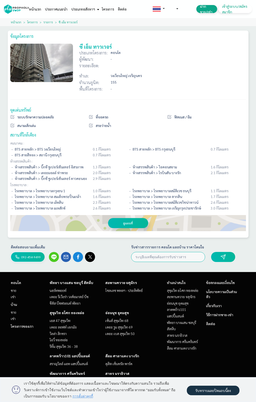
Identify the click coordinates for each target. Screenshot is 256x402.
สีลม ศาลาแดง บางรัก (122, 356)
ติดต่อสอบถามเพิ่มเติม (28, 247)
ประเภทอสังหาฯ (84, 9)
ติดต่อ (122, 9)
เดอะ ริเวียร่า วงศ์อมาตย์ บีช (69, 296)
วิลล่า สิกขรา (58, 333)
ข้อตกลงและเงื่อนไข (220, 282)
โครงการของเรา (22, 326)
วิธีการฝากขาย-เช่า (219, 314)
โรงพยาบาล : (19, 184)
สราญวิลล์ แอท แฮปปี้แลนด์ (69, 363)
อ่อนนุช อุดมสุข (117, 312)
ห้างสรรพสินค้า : (21, 161)
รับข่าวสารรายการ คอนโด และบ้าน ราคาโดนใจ (167, 247)
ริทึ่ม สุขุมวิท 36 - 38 (64, 346)
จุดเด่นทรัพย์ (20, 110)
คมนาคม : (17, 143)
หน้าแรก (35, 9)
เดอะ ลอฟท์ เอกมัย (63, 327)
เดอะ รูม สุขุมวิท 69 (119, 327)
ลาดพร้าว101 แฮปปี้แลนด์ (70, 356)
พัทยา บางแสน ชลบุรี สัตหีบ (71, 282)
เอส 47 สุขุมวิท (60, 320)
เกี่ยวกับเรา (214, 305)
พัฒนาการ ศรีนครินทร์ (67, 373)
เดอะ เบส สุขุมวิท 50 (120, 333)
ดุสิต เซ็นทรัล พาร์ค (118, 363)
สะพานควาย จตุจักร (121, 282)
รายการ (48, 22)
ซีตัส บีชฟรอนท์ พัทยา (65, 303)
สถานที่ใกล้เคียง (23, 135)
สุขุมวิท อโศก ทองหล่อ (67, 312)
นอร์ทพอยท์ (58, 290)
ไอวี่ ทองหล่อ (59, 340)
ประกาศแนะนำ (56, 9)
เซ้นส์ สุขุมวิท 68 (116, 320)
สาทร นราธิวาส (117, 373)
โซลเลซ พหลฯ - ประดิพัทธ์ (124, 290)
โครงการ (108, 9)
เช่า (13, 296)
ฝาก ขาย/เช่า (206, 9)
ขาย (13, 290)
